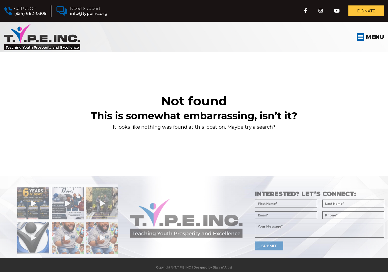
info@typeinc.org (88, 13)
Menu (370, 37)
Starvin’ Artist (222, 270)
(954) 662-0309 (30, 13)
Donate (366, 10)
